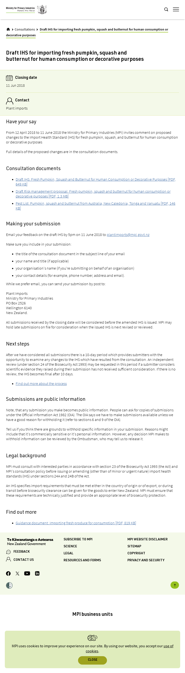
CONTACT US (23, 560)
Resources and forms (82, 560)
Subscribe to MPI (78, 539)
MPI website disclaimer (147, 539)
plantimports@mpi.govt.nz (128, 234)
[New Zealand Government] (35, 542)
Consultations (25, 29)
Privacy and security (146, 560)
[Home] (8, 29)
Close (92, 660)
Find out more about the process (41, 383)
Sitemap (134, 546)
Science (70, 546)
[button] (9, 586)
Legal (68, 553)
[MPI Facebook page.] (8, 574)
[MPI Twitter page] (17, 574)
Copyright (136, 553)
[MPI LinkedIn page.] (37, 574)
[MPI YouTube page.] (27, 574)
